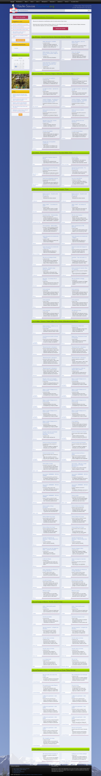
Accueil (12, 1)
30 (22, 68)
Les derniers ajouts (17, 770)
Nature (26, 1)
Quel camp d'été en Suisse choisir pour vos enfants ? (20, 107)
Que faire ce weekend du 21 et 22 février (20, 24)
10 (23, 63)
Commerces (60, 1)
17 (23, 65)
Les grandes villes (75, 1)
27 (17, 68)
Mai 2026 (20, 58)
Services (67, 1)
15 (20, 65)
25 (14, 68)
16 (22, 65)
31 (23, 68)
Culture (32, 1)
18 (14, 66)
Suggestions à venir (20, 40)
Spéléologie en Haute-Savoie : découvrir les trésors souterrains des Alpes (20, 110)
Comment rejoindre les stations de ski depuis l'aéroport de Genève (20, 100)
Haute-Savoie (35, 6)
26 (15, 68)
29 (20, 68)
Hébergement (45, 1)
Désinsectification (16, 772)
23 (22, 66)
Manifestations (19, 1)
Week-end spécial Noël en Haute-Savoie (20, 29)
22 (20, 66)
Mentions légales (30, 774)
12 (15, 65)
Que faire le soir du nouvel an (18, 26)
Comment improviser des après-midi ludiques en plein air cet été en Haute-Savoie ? (20, 95)
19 (15, 66)
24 (23, 66)
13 (17, 65)
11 (14, 65)
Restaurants (52, 1)
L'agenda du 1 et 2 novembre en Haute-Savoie (20, 36)
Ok (88, 10)
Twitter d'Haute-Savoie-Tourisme (19, 769)
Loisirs (38, 1)
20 (17, 66)
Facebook (16, 48)
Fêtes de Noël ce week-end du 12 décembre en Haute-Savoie (19, 32)
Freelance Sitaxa (23, 774)
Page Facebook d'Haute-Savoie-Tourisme (21, 768)
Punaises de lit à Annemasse (18, 771)
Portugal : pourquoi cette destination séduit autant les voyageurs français (20, 103)
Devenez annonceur (38, 774)
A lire (20, 114)
